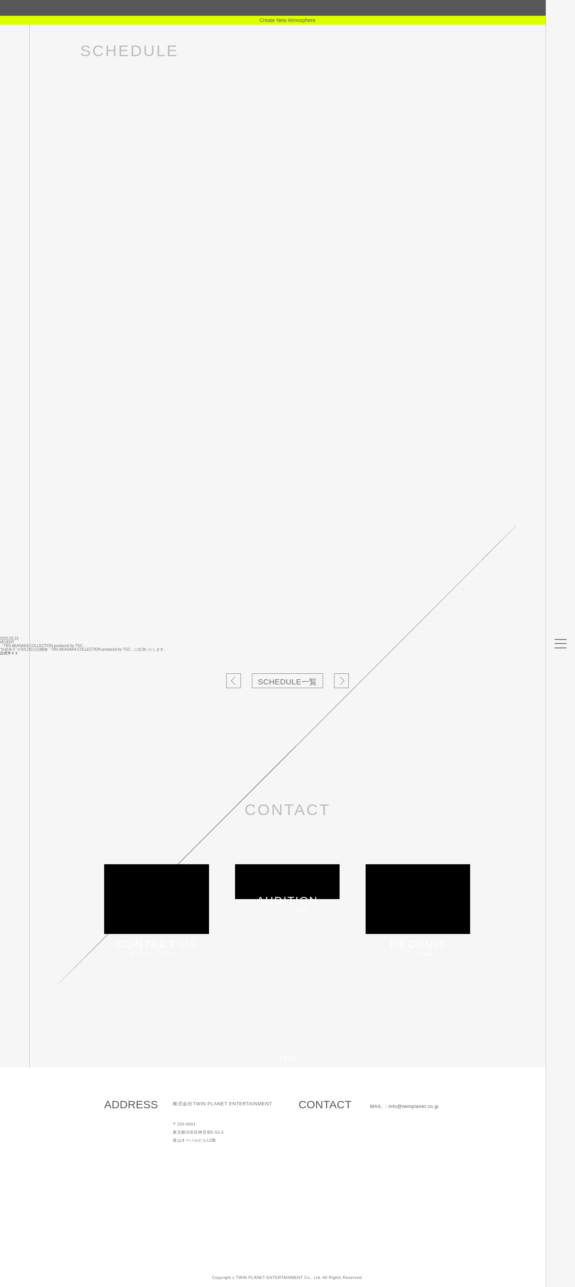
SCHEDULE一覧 (287, 681)
